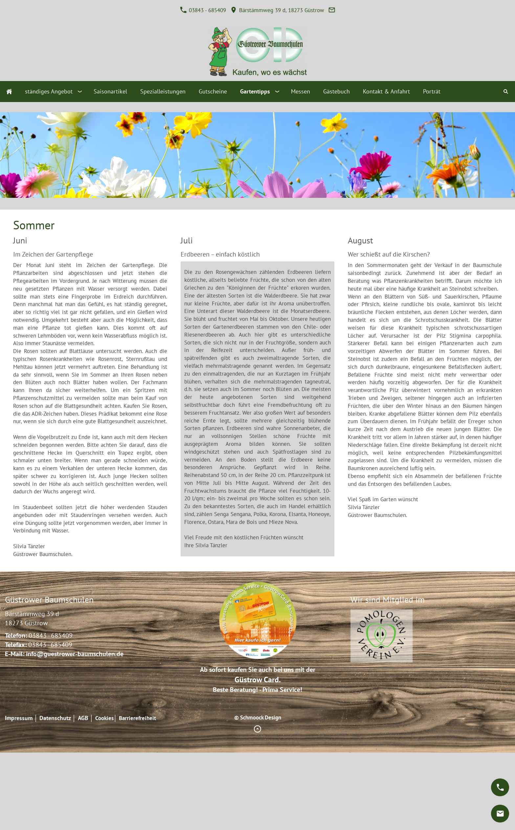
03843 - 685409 (203, 10)
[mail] (500, 814)
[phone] (500, 787)
